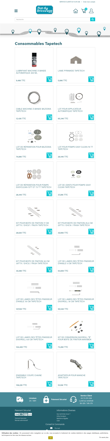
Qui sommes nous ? (63, 414)
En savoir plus (103, 437)
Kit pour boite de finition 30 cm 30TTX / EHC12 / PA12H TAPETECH (33, 262)
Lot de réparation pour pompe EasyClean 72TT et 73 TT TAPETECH (33, 186)
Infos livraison (61, 416)
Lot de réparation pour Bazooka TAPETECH (33, 148)
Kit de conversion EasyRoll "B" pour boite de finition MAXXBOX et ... (74, 339)
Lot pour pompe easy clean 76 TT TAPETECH (75, 148)
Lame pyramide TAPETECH (71, 70)
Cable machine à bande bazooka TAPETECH (33, 109)
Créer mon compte (89, 2)
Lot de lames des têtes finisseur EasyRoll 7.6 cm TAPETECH (76, 300)
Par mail (55, 428)
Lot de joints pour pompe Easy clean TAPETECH (74, 186)
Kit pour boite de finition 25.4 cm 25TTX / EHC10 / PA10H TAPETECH (75, 224)
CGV (58, 421)
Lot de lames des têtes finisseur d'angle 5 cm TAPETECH (76, 262)
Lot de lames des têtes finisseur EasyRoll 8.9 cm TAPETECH (34, 338)
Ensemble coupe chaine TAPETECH (29, 376)
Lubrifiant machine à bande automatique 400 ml (31, 71)
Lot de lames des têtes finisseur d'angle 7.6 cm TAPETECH (34, 300)
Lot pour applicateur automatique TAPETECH (70, 109)
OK (50, 438)
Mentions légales (62, 418)
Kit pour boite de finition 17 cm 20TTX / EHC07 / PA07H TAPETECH (32, 224)
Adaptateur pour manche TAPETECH (71, 376)
